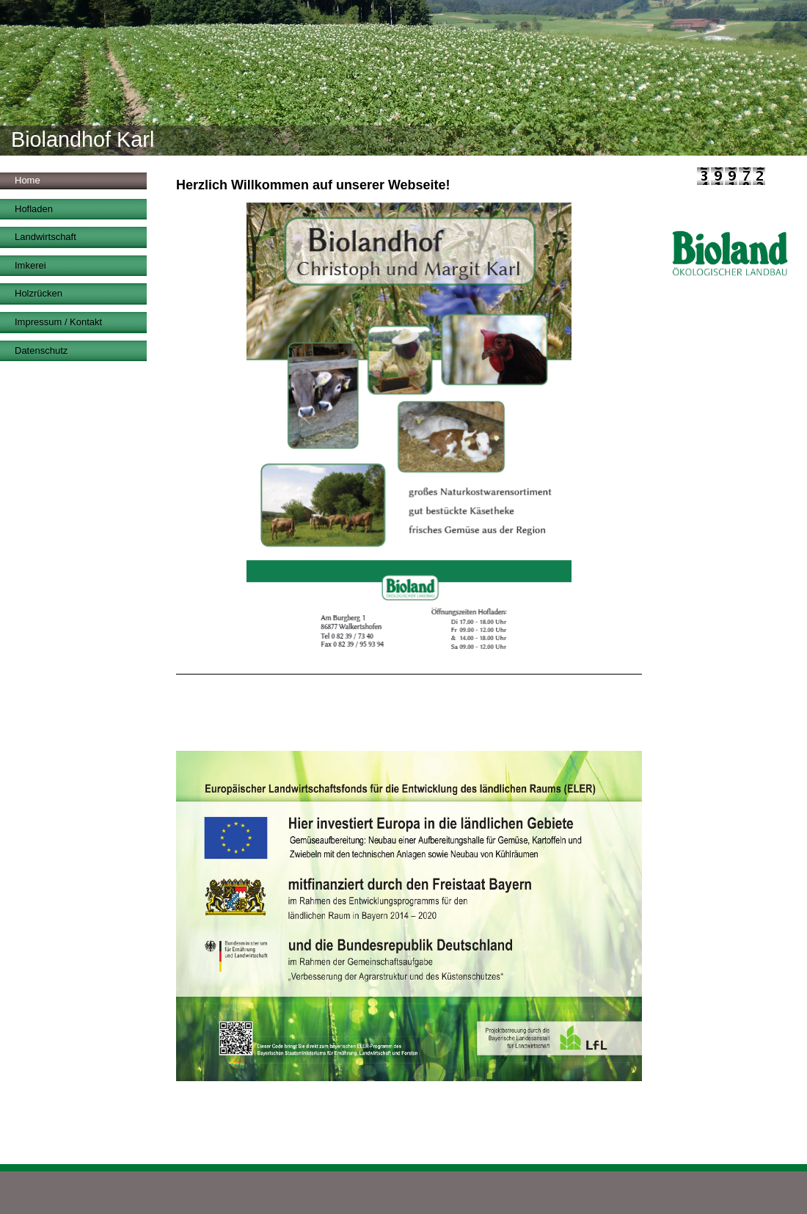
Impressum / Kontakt (58, 321)
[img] (403, 78)
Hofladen (34, 208)
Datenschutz (41, 350)
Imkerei (30, 265)
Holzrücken (38, 293)
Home (27, 180)
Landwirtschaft (45, 236)
